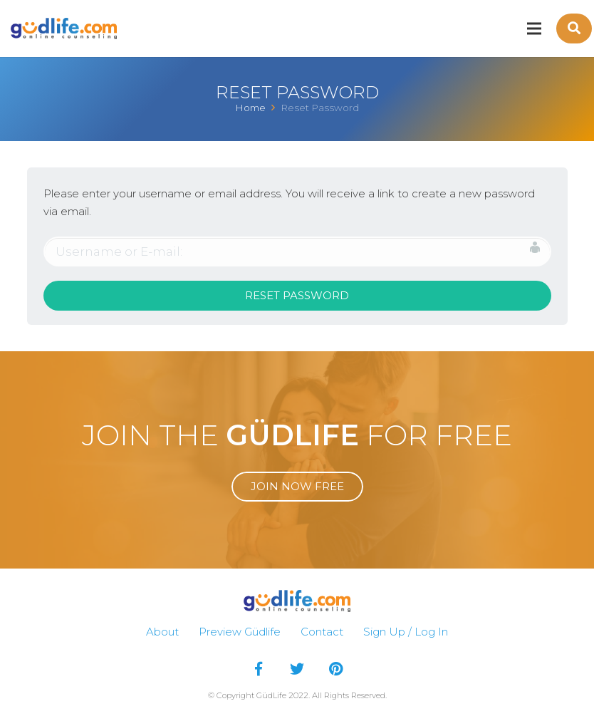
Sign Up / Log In (405, 631)
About (162, 631)
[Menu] (534, 28)
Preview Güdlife (240, 631)
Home (250, 107)
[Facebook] (258, 669)
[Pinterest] (335, 669)
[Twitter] (297, 669)
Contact (322, 631)
